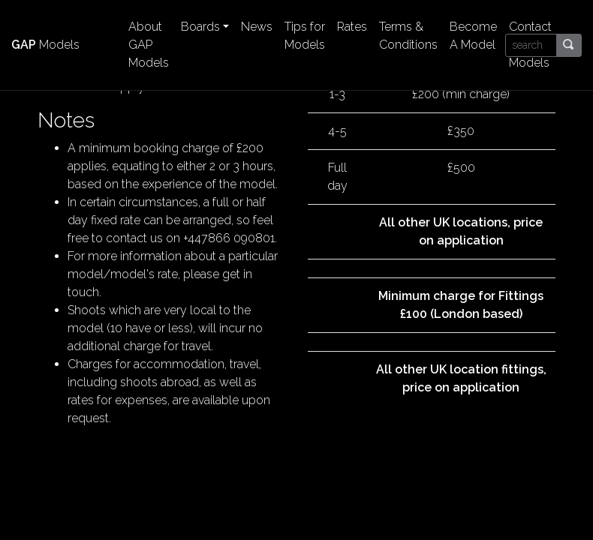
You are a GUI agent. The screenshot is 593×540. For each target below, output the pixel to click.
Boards (200, 27)
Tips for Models (304, 36)
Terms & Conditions (408, 36)
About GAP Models (148, 45)
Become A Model (473, 36)
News (256, 27)
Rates (352, 27)
